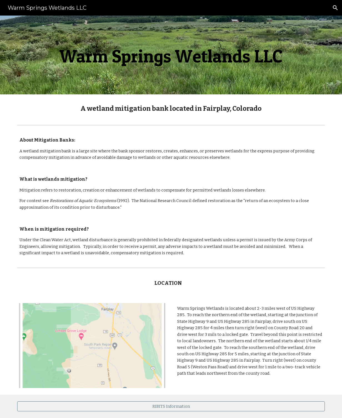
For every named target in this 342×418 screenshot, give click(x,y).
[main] (171, 55)
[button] (335, 7)
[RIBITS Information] (171, 406)
